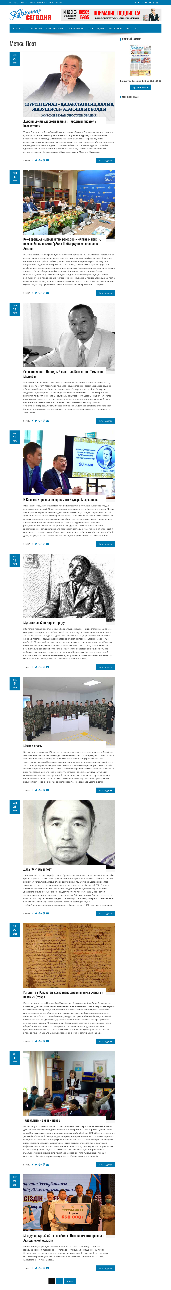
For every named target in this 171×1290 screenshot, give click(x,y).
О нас (32, 2)
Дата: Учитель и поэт (37, 869)
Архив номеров (140, 87)
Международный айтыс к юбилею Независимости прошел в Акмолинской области (63, 1238)
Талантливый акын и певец (41, 1120)
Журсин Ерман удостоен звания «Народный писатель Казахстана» (59, 123)
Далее (70, 1281)
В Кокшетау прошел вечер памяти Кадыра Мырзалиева (60, 499)
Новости (18, 28)
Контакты (59, 2)
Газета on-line (54, 28)
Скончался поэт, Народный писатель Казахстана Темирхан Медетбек (63, 374)
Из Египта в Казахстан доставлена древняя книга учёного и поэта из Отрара (63, 994)
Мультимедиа (96, 28)
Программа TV (75, 28)
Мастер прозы (32, 745)
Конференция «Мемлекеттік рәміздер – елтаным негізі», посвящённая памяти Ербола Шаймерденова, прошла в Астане (62, 243)
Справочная (115, 28)
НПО (128, 28)
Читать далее (105, 160)
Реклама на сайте (45, 2)
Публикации (35, 28)
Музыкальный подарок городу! (44, 622)
